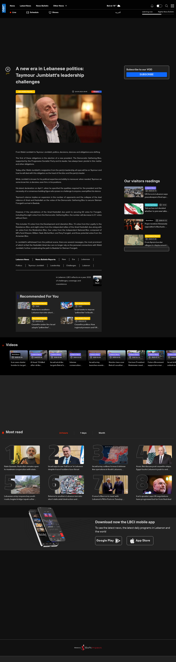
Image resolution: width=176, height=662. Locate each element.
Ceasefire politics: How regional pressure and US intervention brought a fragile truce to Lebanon (86, 326)
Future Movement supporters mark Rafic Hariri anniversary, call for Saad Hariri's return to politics (156, 364)
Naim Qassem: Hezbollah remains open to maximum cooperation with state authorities (21, 468)
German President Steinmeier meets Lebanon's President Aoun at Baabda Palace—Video (136, 364)
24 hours (63, 433)
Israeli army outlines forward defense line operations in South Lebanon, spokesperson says (108, 468)
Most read (14, 432)
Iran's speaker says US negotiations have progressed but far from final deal (153, 497)
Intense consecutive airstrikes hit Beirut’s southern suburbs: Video (77, 364)
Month (101, 433)
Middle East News (151, 205)
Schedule (32, 12)
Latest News (25, 6)
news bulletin (42, 6)
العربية (118, 12)
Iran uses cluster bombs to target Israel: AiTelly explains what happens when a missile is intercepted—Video (18, 364)
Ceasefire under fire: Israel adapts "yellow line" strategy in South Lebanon (43, 326)
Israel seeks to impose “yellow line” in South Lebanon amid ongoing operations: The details (85, 311)
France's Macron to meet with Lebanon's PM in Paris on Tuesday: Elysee (107, 497)
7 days (83, 433)
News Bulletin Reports (39, 303)
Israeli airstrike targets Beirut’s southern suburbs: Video (58, 364)
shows (53, 12)
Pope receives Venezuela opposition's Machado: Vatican (156, 225)
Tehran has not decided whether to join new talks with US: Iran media (156, 210)
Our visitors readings (142, 181)
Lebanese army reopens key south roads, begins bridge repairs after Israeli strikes (19, 497)
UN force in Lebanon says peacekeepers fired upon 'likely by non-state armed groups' (156, 196)
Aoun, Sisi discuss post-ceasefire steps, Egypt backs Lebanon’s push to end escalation (153, 468)
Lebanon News (150, 188)
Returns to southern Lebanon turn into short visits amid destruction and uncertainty (44, 311)
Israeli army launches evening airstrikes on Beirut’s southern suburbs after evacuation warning (97, 364)
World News (149, 220)
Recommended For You (39, 296)
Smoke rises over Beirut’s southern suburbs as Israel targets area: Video (116, 364)
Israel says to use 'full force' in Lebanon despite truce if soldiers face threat (65, 467)
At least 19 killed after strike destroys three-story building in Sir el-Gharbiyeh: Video (38, 364)
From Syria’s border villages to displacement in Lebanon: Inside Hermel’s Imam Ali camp (156, 244)
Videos (12, 345)
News (12, 6)
